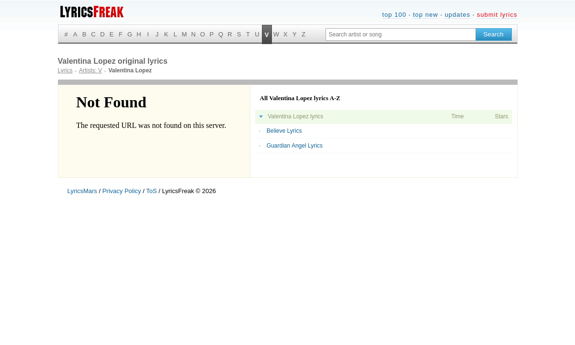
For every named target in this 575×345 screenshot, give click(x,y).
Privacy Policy (121, 191)
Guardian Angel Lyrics (295, 145)
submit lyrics (497, 14)
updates (457, 14)
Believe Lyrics (284, 130)
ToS (151, 191)
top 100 (394, 14)
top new (425, 14)
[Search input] (401, 34)
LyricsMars (82, 191)
